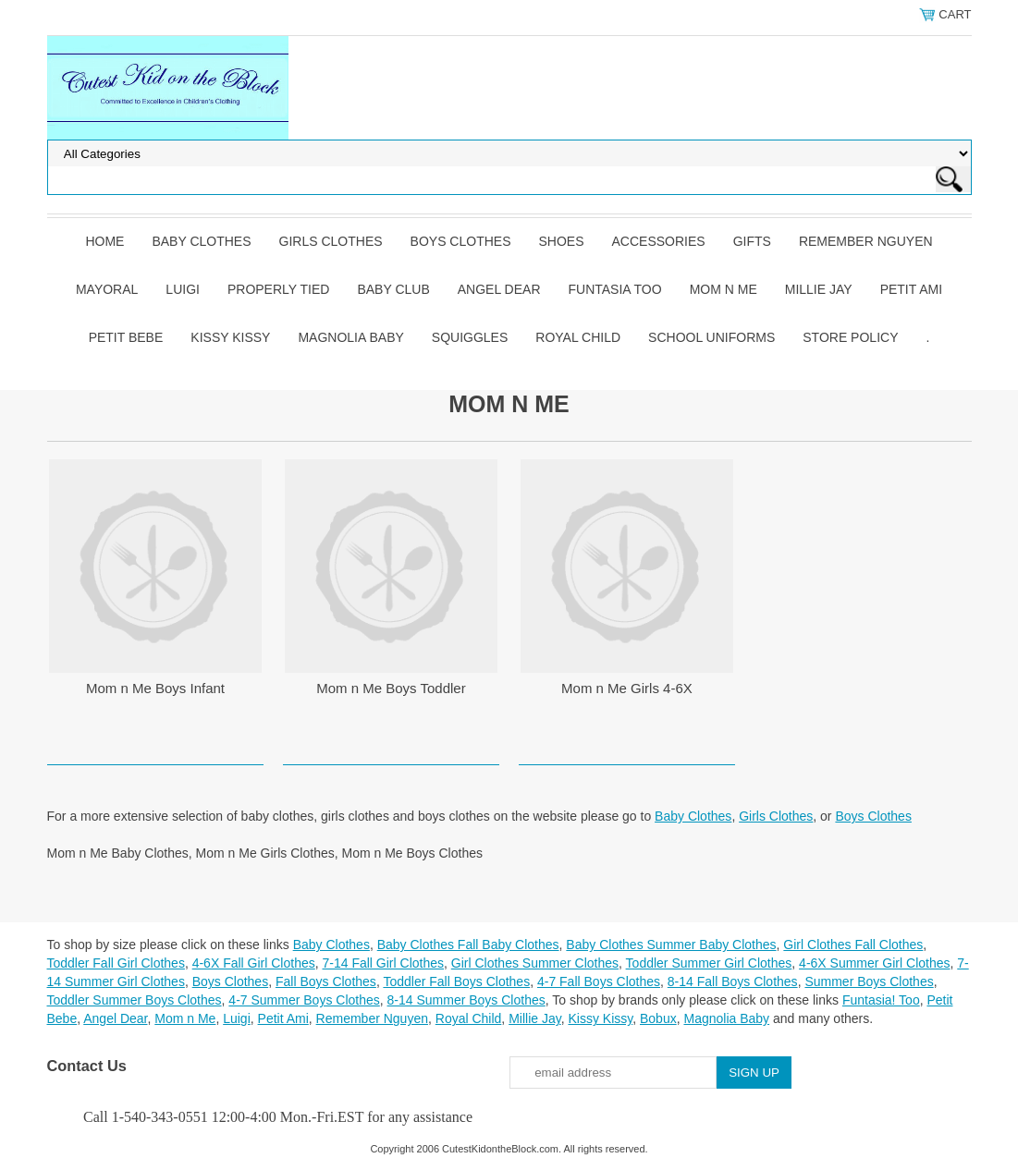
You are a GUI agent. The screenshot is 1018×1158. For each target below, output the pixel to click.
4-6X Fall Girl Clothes (253, 963)
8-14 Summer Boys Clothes (466, 1000)
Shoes (561, 241)
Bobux (658, 1018)
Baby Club (393, 289)
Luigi (183, 289)
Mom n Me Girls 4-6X (627, 688)
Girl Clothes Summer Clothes (535, 963)
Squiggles (470, 337)
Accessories (658, 241)
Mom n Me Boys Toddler (390, 688)
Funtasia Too (615, 289)
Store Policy (850, 337)
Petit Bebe (126, 337)
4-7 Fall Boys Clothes (598, 981)
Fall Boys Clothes (326, 981)
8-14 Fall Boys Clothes (733, 981)
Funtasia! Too (881, 1000)
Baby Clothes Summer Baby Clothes (671, 944)
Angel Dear (499, 289)
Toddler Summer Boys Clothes (134, 1000)
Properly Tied (278, 289)
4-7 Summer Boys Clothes (303, 1000)
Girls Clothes (331, 241)
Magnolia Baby (350, 337)
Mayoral (107, 289)
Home (104, 241)
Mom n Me (723, 289)
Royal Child (577, 337)
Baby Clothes (201, 241)
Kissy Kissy (230, 337)
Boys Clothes (461, 241)
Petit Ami (911, 289)
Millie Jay (818, 289)
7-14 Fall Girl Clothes (384, 963)
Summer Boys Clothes (868, 981)
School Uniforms (711, 337)
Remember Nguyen (866, 241)
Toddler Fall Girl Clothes (116, 963)
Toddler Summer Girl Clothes (709, 963)
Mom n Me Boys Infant (155, 688)
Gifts (752, 241)
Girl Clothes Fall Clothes (853, 944)
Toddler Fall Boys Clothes (456, 981)
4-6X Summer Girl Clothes (874, 963)
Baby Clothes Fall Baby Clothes (468, 944)
